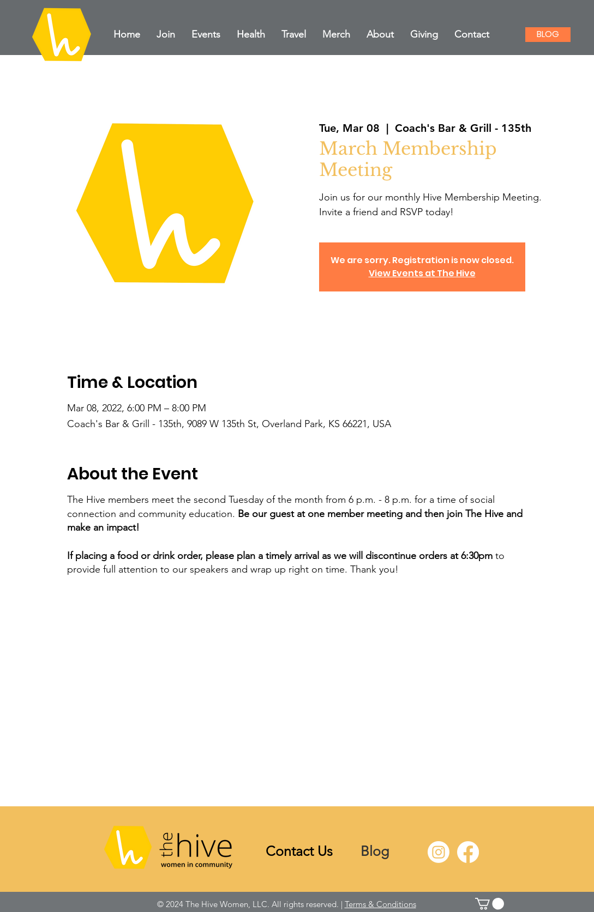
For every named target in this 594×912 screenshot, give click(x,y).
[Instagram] (438, 852)
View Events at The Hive (422, 273)
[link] (489, 904)
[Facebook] (468, 852)
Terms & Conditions (380, 904)
